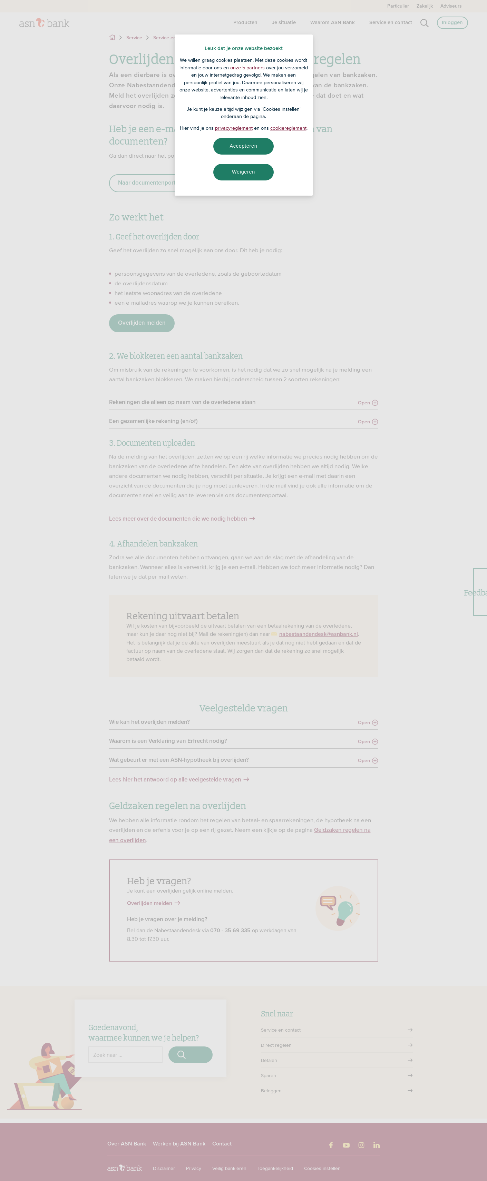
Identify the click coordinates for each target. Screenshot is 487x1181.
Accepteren (243, 146)
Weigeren (243, 172)
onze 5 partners (247, 67)
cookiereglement (288, 128)
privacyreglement (234, 128)
